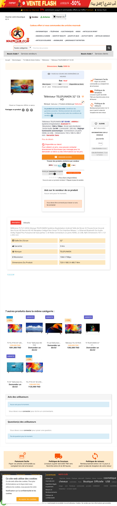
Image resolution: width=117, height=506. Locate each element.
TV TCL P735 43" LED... (15, 343)
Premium (89, 10)
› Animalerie (58, 40)
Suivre (100, 123)
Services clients (101, 53)
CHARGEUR (96, 486)
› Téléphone (54, 31)
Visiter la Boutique (74, 173)
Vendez (33, 17)
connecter (26, 411)
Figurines (62, 478)
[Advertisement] (58, 292)
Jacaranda (100, 138)
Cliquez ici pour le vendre (74, 180)
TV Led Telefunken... (54, 343)
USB (107, 481)
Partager (23, 110)
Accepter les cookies (27, 499)
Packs (79, 482)
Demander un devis (63, 157)
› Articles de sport (89, 31)
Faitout (94, 478)
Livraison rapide (71, 489)
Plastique (74, 478)
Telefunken (54, 104)
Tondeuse (72, 486)
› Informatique (41, 31)
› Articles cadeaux (102, 36)
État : (61, 81)
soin (66, 486)
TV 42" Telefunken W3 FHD (34, 344)
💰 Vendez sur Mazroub (30, 10)
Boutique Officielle (93, 481)
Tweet (27, 110)
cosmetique (110, 477)
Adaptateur (62, 489)
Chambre (88, 478)
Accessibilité (60, 503)
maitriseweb (51, 503)
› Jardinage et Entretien (75, 40)
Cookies (78, 503)
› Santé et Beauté (59, 36)
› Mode (77, 31)
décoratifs (81, 478)
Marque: (47, 104)
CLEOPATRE (113, 486)
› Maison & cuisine (42, 36)
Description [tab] (16, 222)
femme (68, 478)
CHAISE (106, 486)
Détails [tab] (26, 222)
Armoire (99, 478)
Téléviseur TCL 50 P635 (73, 343)
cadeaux (114, 482)
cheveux (63, 481)
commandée (80, 486)
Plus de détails (47, 139)
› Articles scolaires (43, 40)
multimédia (73, 482)
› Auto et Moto (87, 36)
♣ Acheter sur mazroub (97, 15)
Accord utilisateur (69, 503)
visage (61, 486)
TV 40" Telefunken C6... (15, 382)
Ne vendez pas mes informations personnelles (96, 503)
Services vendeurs (29, 53)
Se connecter (51, 205)
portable (88, 486)
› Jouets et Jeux (73, 36)
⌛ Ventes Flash (101, 10)
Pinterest (31, 110)
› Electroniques (66, 31)
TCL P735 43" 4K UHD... (34, 382)
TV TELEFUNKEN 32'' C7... (93, 344)
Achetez (45, 17)
